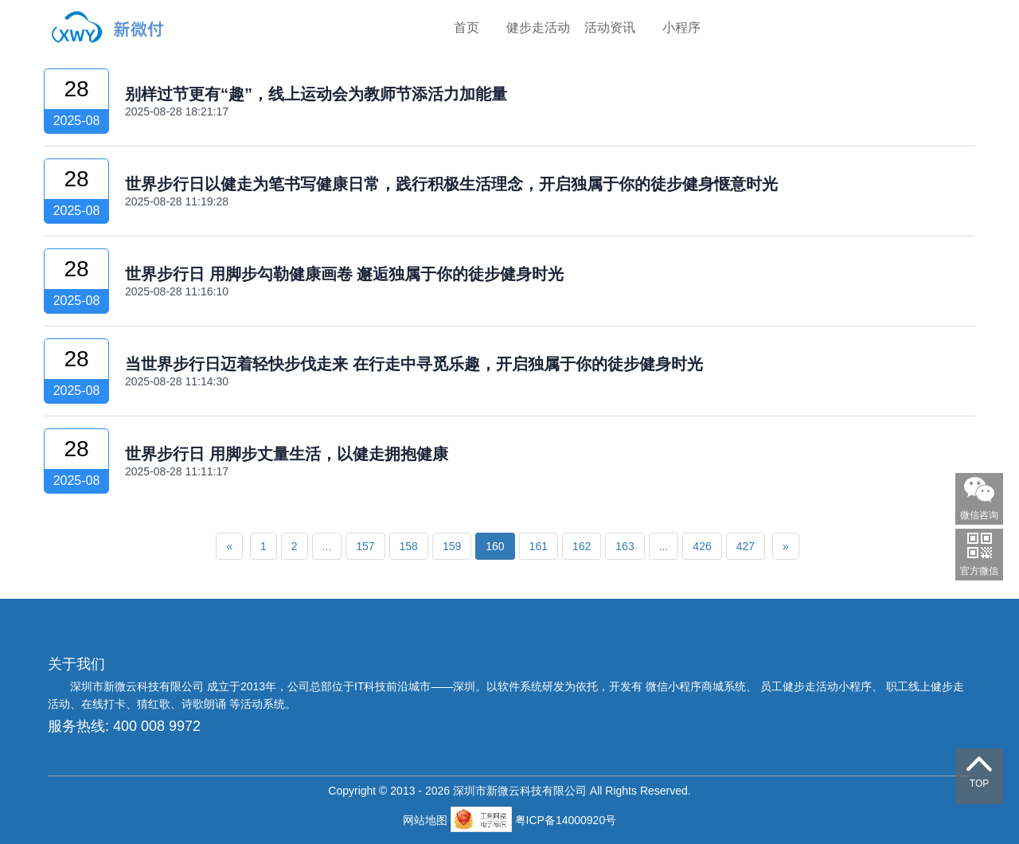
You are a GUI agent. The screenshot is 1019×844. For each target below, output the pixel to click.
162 (581, 546)
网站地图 (427, 820)
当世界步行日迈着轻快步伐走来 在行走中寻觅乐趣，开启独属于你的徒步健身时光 (414, 364)
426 (702, 546)
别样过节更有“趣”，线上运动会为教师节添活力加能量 (316, 94)
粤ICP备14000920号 (566, 820)
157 (365, 546)
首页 (466, 27)
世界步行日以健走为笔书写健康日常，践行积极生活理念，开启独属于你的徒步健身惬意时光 (451, 184)
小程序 (681, 27)
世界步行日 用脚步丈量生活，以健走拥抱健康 (286, 454)
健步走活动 (538, 27)
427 (745, 546)
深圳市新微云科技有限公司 (138, 686)
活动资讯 (609, 27)
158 (409, 546)
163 (624, 546)
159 (452, 546)
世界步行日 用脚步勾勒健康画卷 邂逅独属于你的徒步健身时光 (344, 274)
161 (538, 546)
